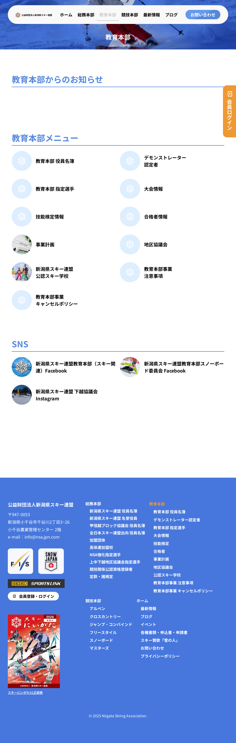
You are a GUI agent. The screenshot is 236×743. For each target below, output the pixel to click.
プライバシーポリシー (160, 656)
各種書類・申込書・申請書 (164, 632)
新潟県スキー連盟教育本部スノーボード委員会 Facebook (184, 367)
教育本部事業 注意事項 (173, 582)
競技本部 (129, 12)
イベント (148, 624)
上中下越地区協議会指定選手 (115, 561)
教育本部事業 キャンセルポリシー (183, 590)
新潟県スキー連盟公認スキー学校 (54, 272)
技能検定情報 (50, 216)
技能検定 (161, 543)
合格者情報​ (155, 216)
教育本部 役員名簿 (55, 160)
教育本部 (108, 12)
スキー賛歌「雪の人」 (160, 640)
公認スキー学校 (167, 574)
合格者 (159, 550)
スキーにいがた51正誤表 (25, 692)
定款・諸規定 (101, 575)
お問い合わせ (152, 648)
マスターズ (99, 648)
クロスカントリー (105, 616)
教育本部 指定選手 (55, 188)
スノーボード (101, 640)
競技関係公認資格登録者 (111, 568)
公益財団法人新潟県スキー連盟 (40, 503)
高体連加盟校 (101, 546)
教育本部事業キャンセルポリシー (57, 300)
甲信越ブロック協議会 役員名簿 (117, 524)
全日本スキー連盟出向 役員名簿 (117, 532)
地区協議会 (155, 244)
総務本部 (86, 12)
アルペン (97, 608)
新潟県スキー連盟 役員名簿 (113, 510)
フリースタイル (103, 632)
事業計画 (45, 244)
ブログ (171, 12)
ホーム (66, 12)
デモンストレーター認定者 (176, 519)
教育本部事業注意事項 (158, 272)
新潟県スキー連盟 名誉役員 (113, 517)
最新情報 (151, 12)
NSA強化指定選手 (105, 553)
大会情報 (153, 188)
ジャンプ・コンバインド (111, 624)
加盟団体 (97, 539)
